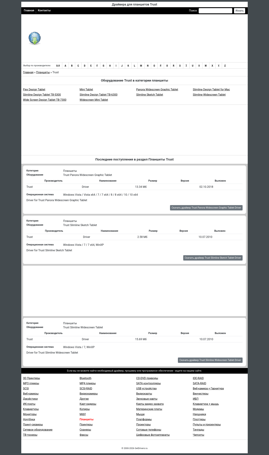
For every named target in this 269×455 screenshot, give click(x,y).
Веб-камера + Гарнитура (208, 388)
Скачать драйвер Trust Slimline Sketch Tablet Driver (213, 257)
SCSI (26, 388)
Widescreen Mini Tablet (94, 99)
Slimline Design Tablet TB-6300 (99, 94)
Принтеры (86, 424)
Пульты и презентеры (207, 424)
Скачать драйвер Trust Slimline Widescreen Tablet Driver (210, 360)
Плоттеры (199, 419)
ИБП (195, 398)
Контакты (44, 10)
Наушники (199, 414)
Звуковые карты (146, 398)
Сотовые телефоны (148, 429)
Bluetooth (85, 378)
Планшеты (43, 72)
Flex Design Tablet (34, 89)
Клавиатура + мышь (206, 404)
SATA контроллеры (148, 383)
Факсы (84, 434)
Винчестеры (200, 393)
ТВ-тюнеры (30, 434)
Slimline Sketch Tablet (149, 94)
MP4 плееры (88, 383)
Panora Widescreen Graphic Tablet (157, 89)
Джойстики (30, 398)
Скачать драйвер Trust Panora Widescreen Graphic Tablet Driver (206, 207)
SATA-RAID (199, 383)
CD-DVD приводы (147, 378)
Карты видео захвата (150, 404)
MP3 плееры (31, 383)
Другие (84, 398)
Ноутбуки (29, 419)
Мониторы (30, 414)
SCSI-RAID (86, 388)
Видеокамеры (89, 393)
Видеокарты (144, 393)
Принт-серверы (33, 424)
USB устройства (146, 388)
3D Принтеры (31, 378)
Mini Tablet (86, 89)
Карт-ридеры (88, 404)
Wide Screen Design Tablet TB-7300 (44, 99)
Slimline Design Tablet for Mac (211, 89)
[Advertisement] (146, 38)
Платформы (144, 419)
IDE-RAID (198, 378)
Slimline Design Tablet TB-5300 (42, 94)
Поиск (193, 10)
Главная (29, 10)
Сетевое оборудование (37, 429)
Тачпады (198, 429)
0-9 (58, 65)
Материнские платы (149, 409)
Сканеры (85, 429)
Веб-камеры (31, 393)
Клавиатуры (31, 409)
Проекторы (143, 424)
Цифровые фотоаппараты (153, 434)
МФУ (83, 414)
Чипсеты (198, 434)
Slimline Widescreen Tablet (209, 94)
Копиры (85, 409)
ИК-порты (29, 404)
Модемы (198, 409)
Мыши (140, 414)
